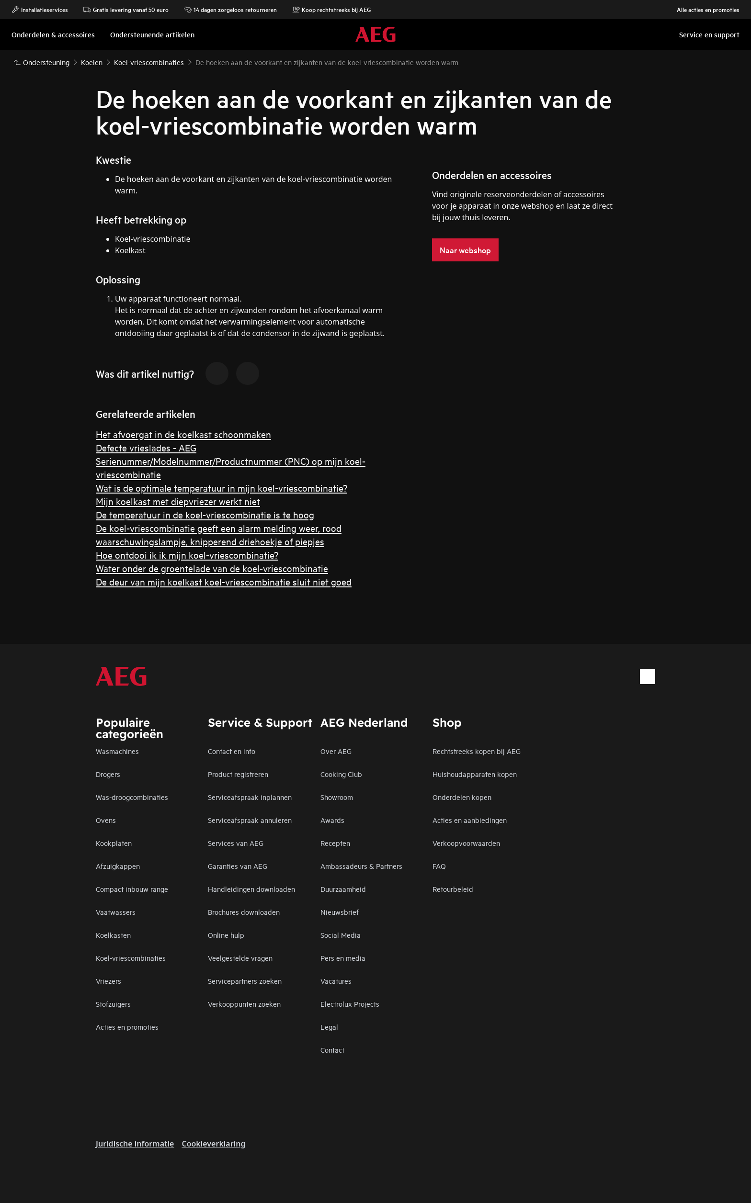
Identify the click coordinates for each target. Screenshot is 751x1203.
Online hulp (226, 934)
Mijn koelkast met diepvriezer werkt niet (178, 501)
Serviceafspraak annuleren (250, 819)
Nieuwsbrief (339, 911)
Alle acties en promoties (703, 9)
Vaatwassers (116, 911)
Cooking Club (341, 773)
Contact (332, 1049)
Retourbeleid (452, 888)
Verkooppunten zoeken (244, 1003)
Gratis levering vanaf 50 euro (126, 9)
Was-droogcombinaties (132, 796)
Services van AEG (235, 842)
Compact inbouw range (132, 888)
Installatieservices (39, 9)
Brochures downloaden (244, 911)
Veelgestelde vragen (240, 957)
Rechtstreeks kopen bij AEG (476, 750)
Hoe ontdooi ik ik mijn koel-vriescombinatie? (187, 555)
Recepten (335, 842)
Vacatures (336, 980)
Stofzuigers (113, 1003)
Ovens (106, 819)
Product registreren (238, 773)
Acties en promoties (127, 1026)
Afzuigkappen (118, 865)
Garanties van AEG (237, 865)
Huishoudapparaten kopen (474, 773)
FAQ (439, 865)
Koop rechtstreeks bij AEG (331, 9)
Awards (332, 819)
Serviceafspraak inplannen (250, 796)
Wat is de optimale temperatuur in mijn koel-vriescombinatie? (221, 488)
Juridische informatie (135, 1143)
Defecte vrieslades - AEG (146, 447)
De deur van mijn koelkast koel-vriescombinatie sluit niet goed (224, 581)
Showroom (336, 796)
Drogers (108, 773)
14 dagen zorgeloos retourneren (230, 9)
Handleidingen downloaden (251, 888)
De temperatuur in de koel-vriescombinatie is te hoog (205, 514)
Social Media (340, 934)
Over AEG (336, 750)
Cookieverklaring (213, 1143)
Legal (329, 1026)
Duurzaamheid (343, 888)
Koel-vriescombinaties (131, 957)
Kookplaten (114, 842)
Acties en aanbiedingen (469, 819)
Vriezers (108, 980)
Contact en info (231, 750)
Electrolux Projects (349, 1003)
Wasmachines (117, 750)
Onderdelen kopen (461, 796)
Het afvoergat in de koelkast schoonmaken (183, 434)
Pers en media (342, 957)
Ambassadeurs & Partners (361, 865)
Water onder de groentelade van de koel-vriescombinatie (212, 568)
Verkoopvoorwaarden (466, 842)
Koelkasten (113, 934)
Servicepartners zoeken (245, 980)
